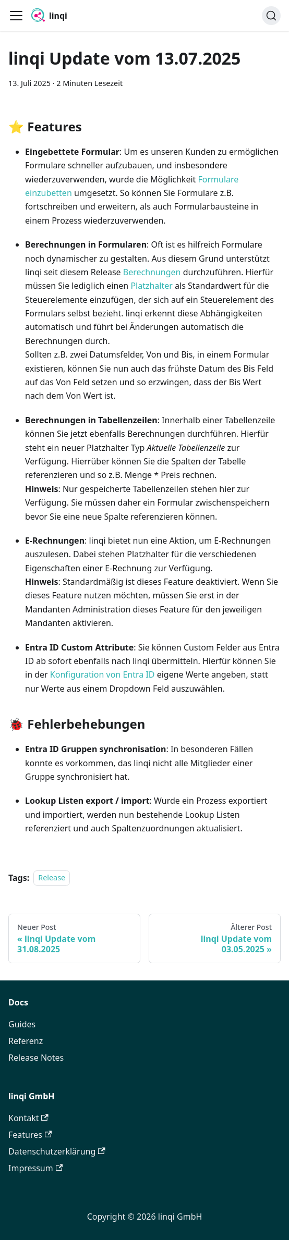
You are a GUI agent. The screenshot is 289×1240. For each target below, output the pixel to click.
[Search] (271, 15)
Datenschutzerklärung (56, 1151)
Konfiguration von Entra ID (102, 674)
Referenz (25, 1041)
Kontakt (28, 1118)
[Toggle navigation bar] (16, 15)
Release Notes (36, 1057)
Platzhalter (151, 285)
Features (30, 1134)
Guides (21, 1024)
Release (51, 878)
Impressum (35, 1168)
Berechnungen (152, 272)
